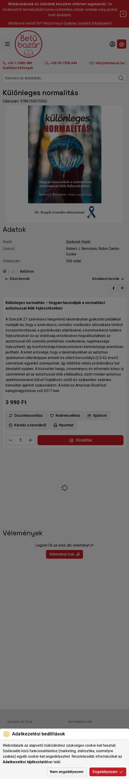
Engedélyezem (108, 772)
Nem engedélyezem (66, 772)
